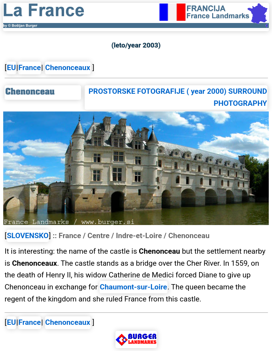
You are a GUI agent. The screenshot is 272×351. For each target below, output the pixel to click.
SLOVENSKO (28, 235)
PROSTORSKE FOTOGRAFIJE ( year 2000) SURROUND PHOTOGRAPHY (178, 97)
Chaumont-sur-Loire (133, 287)
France (29, 67)
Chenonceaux (67, 67)
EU (11, 67)
